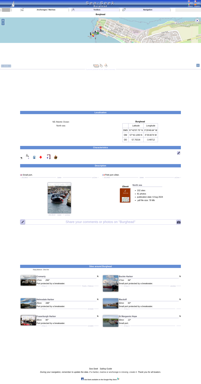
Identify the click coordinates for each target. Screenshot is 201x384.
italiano (190, 5)
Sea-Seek (100, 3)
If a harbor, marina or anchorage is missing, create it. (113, 372)
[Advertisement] (100, 89)
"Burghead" (100, 222)
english (190, 2)
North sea (60, 126)
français (197, 2)
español (197, 5)
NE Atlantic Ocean (61, 122)
